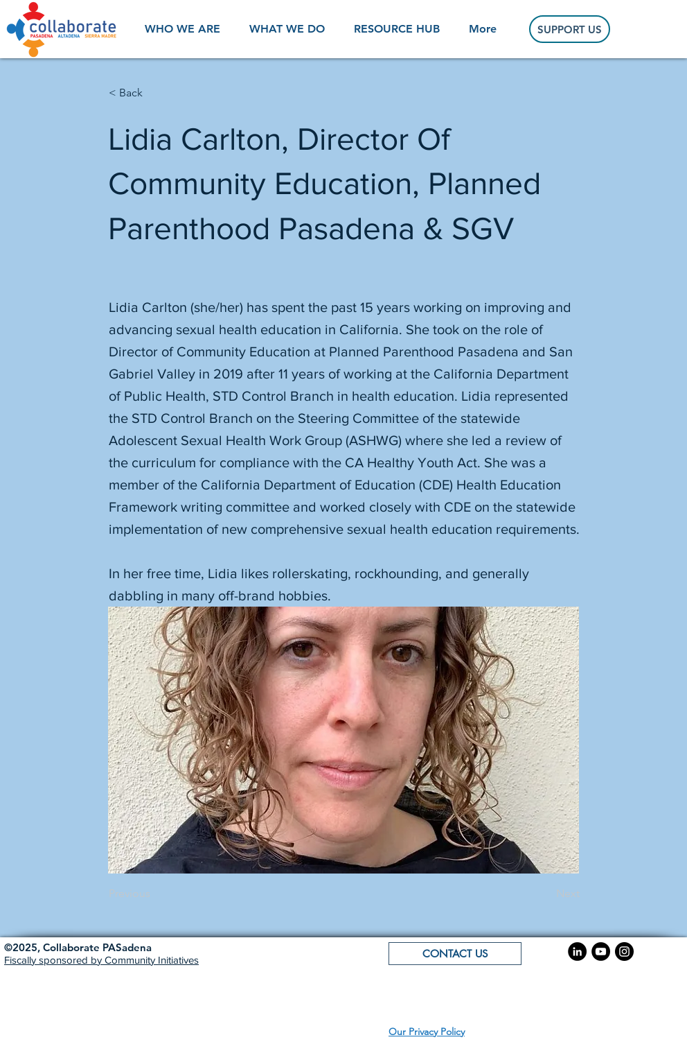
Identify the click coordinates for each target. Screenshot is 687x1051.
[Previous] (154, 894)
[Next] (545, 894)
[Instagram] (624, 951)
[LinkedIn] (577, 951)
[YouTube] (600, 951)
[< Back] (154, 93)
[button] (78, 947)
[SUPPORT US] (569, 29)
